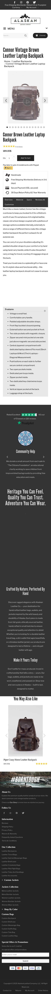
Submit (25, 961)
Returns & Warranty (9, 834)
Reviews (5, 823)
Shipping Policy (7, 827)
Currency (17, 7)
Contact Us (7, 990)
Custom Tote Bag (8, 932)
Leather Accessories (9, 876)
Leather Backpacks (22, 61)
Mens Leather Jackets (10, 891)
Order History (43, 990)
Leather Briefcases (9, 862)
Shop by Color (10, 909)
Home (7, 61)
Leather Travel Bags (9, 854)
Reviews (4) (40, 200)
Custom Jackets (10, 880)
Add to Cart (25, 158)
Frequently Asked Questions (12, 837)
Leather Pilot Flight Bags (11, 869)
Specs (29, 200)
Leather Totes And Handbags (13, 872)
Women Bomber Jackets (11, 901)
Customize (9, 205)
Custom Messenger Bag (11, 925)
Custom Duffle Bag (9, 929)
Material (19, 200)
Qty (4, 158)
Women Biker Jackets (10, 905)
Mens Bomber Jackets (10, 894)
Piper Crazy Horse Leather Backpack (20, 760)
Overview (9, 200)
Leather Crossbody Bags (11, 865)
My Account (29, 990)
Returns (18, 990)
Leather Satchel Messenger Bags (14, 858)
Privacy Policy (7, 830)
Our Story (13, 802)
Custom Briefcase (8, 922)
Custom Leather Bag (9, 936)
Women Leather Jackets (11, 898)
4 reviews (19, 147)
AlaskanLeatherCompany (27, 983)
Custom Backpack (9, 918)
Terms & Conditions (9, 841)
